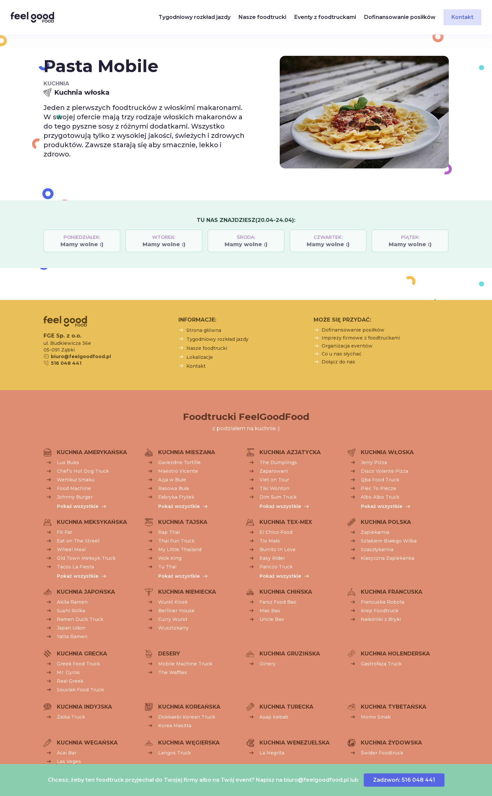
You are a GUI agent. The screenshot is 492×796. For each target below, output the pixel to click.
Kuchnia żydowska (391, 743)
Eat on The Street (78, 541)
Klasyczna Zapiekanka (387, 558)
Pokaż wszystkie (78, 506)
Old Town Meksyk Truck (86, 558)
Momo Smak (376, 717)
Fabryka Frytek (176, 497)
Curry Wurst (172, 619)
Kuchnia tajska (182, 522)
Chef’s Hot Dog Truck (83, 471)
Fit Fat (64, 532)
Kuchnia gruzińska (289, 653)
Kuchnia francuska (391, 592)
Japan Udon (71, 628)
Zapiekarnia (375, 532)
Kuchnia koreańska (189, 707)
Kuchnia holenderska (395, 653)
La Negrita (271, 753)
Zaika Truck (71, 717)
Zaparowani (273, 471)
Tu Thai (167, 567)
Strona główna (203, 330)
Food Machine (74, 488)
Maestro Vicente (178, 471)
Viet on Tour (274, 480)
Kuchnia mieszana (186, 452)
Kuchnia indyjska (84, 707)
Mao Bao (269, 611)
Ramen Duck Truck (80, 619)
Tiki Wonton (274, 488)
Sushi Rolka (71, 611)
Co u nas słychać (341, 354)
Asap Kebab (273, 717)
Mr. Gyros (68, 672)
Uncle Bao (271, 619)
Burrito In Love (277, 549)
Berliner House (176, 611)
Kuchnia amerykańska (92, 452)
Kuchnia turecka (286, 707)
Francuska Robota (382, 602)
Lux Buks (68, 462)
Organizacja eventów (347, 346)
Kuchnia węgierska (189, 743)
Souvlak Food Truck (80, 690)
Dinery (267, 664)
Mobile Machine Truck (185, 664)
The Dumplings (278, 462)
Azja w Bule (172, 480)
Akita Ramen (72, 602)
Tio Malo (269, 541)
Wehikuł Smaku (75, 480)
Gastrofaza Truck (381, 664)
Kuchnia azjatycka (290, 452)
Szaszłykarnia (377, 549)
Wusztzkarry (173, 628)
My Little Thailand (180, 549)
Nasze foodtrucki (262, 17)
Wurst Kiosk (173, 602)
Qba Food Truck (380, 480)
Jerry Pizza (374, 462)
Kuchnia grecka (82, 653)
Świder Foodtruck (382, 753)
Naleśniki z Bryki (381, 619)
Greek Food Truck (78, 664)
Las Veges (69, 761)
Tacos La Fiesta (75, 567)
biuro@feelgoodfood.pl (316, 780)
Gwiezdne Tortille (179, 462)
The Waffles (172, 672)
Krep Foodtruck (379, 611)
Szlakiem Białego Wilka (389, 541)
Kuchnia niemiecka (187, 592)
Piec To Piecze (378, 488)
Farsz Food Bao (277, 602)
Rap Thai (169, 532)
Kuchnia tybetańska (393, 707)
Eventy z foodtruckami (325, 17)
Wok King (169, 558)
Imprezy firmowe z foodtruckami (361, 338)
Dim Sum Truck (278, 497)
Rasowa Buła (173, 488)
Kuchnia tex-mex (285, 522)
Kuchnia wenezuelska (294, 743)
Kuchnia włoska (387, 452)
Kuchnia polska (386, 522)
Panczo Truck (276, 567)
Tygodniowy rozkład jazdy (194, 17)
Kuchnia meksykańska (92, 522)
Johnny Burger (75, 497)
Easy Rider (272, 558)
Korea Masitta (174, 726)
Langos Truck (174, 753)
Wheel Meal (71, 549)
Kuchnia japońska (86, 592)
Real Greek (70, 681)
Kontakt (462, 17)
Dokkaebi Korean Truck (186, 717)
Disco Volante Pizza (384, 471)
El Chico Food (275, 532)
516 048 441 (66, 363)
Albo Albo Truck (380, 497)
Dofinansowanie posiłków (400, 17)
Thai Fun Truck (176, 541)
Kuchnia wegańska (87, 743)
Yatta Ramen (72, 637)
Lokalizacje (199, 357)
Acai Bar (66, 753)
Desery (169, 653)
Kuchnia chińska (285, 592)
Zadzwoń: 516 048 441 (404, 780)
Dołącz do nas (338, 362)
